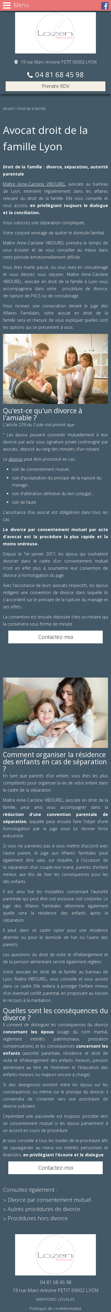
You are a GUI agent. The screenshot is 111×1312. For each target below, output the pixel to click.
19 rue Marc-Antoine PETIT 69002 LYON (57, 62)
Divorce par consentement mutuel (49, 1199)
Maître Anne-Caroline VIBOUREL (34, 184)
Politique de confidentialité (56, 1308)
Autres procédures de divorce (44, 1208)
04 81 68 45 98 (59, 75)
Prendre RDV (55, 86)
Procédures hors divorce (38, 1218)
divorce (15, 459)
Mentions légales (55, 1299)
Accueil (8, 108)
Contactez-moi (55, 636)
